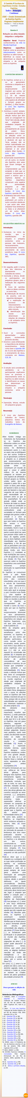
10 (5, 854)
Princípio (16, 10)
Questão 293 (11, 1030)
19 (21, 977)
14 (15, 765)
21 (5, 788)
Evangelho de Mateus (13, 424)
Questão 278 (11, 1016)
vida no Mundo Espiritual (14, 43)
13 (14, 743)
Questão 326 (12, 1064)
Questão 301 (11, 1040)
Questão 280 (11, 1020)
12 (18, 705)
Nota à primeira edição (17, 1066)
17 (13, 930)
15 (18, 670)
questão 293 (20, 348)
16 (12, 912)
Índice (8, 10)
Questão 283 (11, 1024)
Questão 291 (11, 1026)
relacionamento (9, 52)
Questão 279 (11, 1018)
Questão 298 (11, 1036)
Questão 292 (11, 1028)
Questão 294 (11, 1032)
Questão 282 (11, 1022)
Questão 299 (11, 1038)
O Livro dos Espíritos (14, 106)
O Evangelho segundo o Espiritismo (15, 997)
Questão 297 (11, 1034)
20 (21, 814)
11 (19, 848)
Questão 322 (11, 1062)
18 (5, 901)
